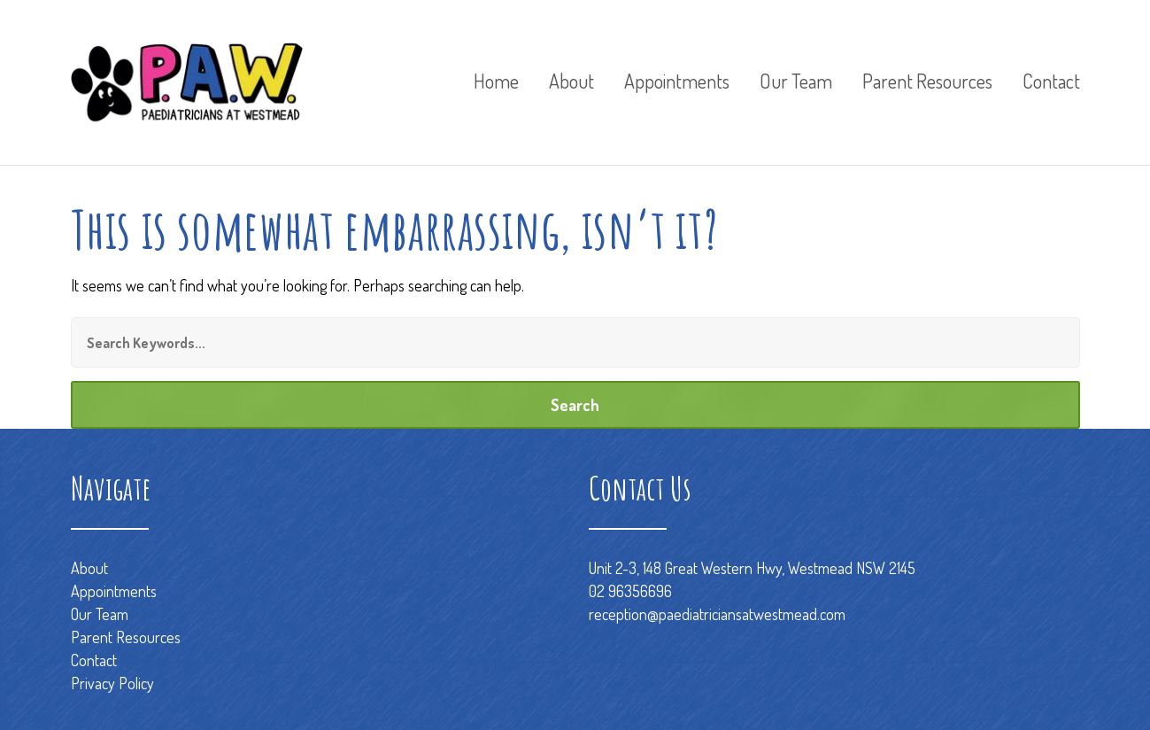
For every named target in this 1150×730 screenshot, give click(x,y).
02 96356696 (630, 591)
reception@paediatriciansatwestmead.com (717, 614)
